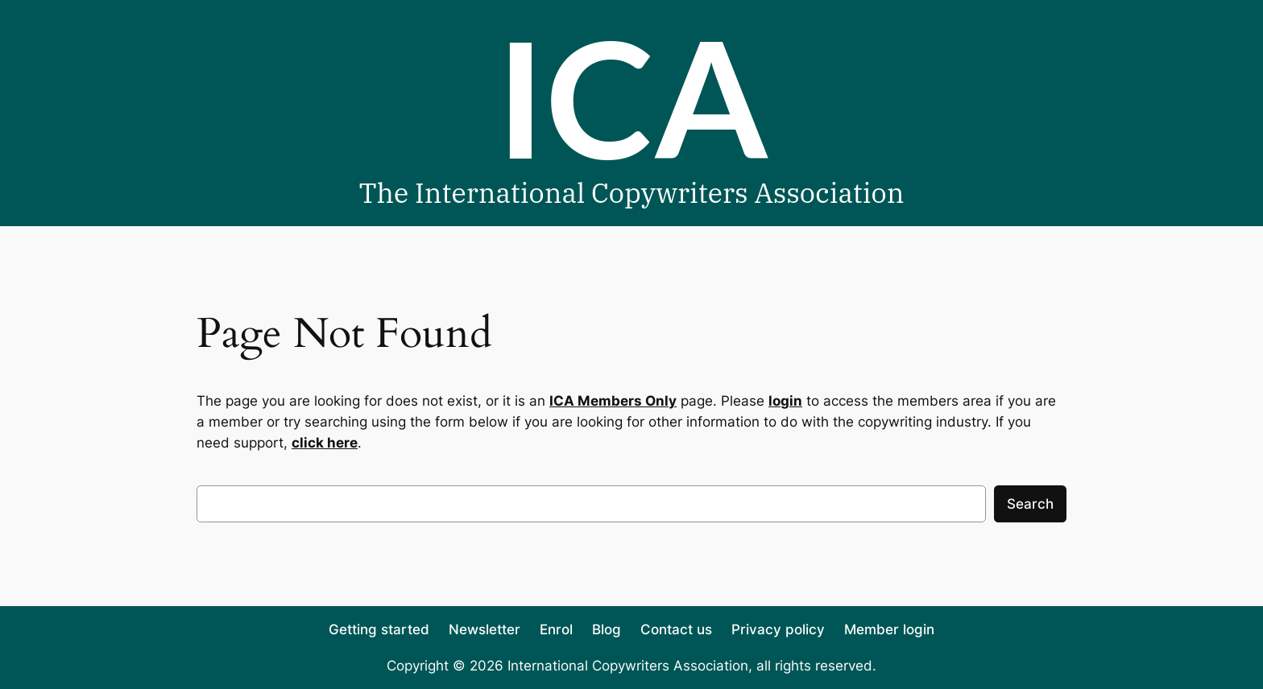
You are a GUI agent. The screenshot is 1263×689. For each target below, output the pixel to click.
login (785, 401)
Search (1030, 504)
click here (325, 443)
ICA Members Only (613, 401)
